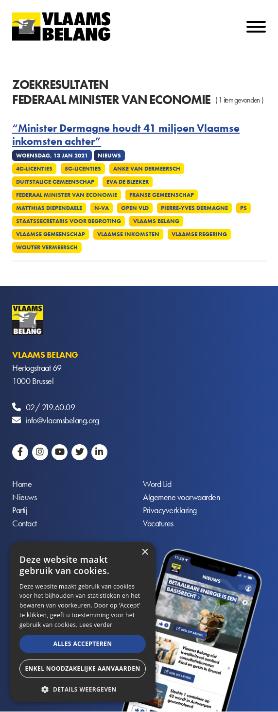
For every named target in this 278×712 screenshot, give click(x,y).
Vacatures (158, 523)
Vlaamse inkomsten (128, 234)
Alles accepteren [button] (82, 644)
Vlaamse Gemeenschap (50, 234)
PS (243, 208)
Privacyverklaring (170, 510)
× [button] (144, 552)
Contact (24, 523)
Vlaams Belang (156, 221)
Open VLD (135, 208)
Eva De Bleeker (127, 182)
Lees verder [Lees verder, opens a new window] (96, 625)
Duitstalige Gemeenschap (55, 182)
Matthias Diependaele (49, 208)
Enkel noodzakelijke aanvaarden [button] (82, 668)
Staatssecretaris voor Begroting (68, 221)
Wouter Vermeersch (47, 247)
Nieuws (24, 497)
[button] (82, 688)
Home (22, 484)
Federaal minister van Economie (66, 195)
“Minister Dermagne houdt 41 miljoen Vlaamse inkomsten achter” (126, 135)
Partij (19, 510)
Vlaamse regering (199, 234)
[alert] (83, 622)
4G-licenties (34, 169)
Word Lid (157, 484)
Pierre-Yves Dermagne (194, 208)
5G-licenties (83, 169)
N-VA (101, 208)
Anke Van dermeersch (146, 169)
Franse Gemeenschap (161, 195)
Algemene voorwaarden (181, 497)
